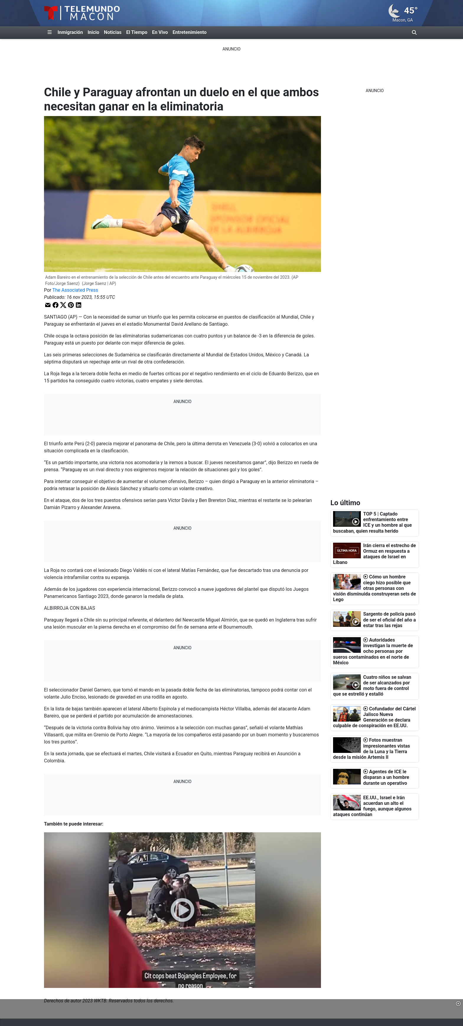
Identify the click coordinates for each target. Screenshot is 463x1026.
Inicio (93, 32)
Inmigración (70, 32)
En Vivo (160, 32)
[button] (48, 305)
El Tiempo (136, 32)
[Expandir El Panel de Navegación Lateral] (49, 32)
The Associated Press (75, 290)
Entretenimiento (190, 32)
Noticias (112, 32)
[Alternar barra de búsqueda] (414, 32)
